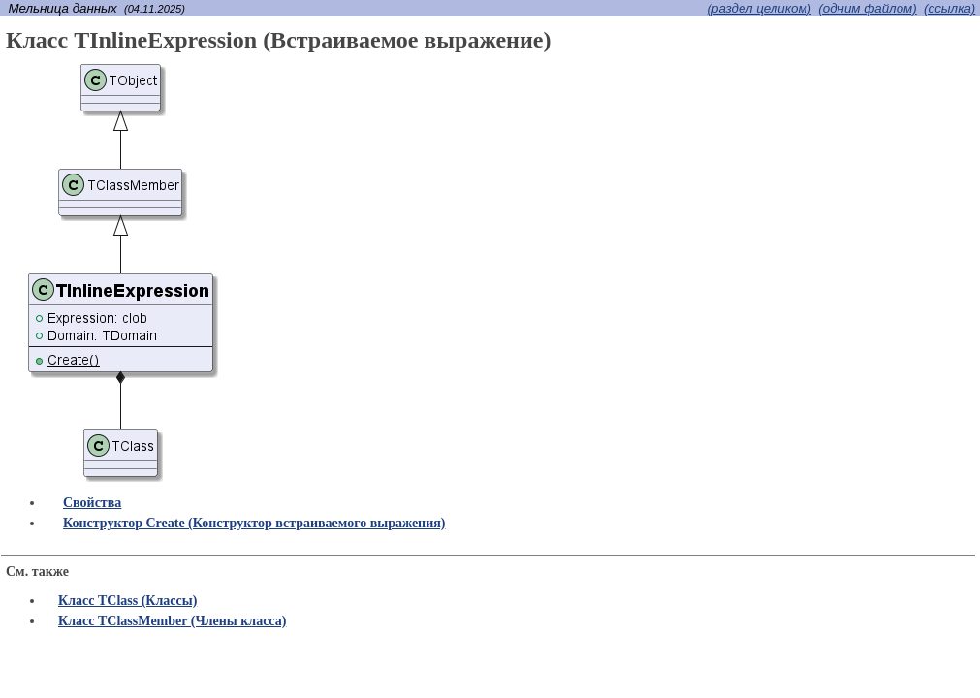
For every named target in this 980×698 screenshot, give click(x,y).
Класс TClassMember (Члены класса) (172, 621)
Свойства (92, 502)
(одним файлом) (867, 8)
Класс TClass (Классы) (127, 600)
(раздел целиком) (759, 8)
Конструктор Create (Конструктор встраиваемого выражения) (254, 523)
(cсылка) (949, 8)
